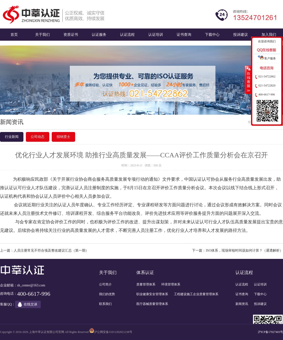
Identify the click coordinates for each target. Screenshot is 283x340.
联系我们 (105, 304)
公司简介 (105, 284)
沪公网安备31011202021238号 (113, 332)
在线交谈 (30, 304)
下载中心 (212, 34)
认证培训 (155, 34)
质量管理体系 (145, 284)
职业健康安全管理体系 (152, 294)
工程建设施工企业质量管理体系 (196, 294)
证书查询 (184, 34)
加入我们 (269, 34)
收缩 (248, 79)
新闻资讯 (241, 304)
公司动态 (37, 137)
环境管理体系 (170, 284)
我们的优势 (107, 294)
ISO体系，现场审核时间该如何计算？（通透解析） (244, 250)
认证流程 (127, 34)
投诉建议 (240, 34)
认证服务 (99, 34)
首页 (14, 34)
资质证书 (70, 34)
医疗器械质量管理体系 (152, 304)
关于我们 (42, 34)
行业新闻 (12, 137)
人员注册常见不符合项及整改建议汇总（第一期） (51, 250)
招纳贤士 (63, 137)
